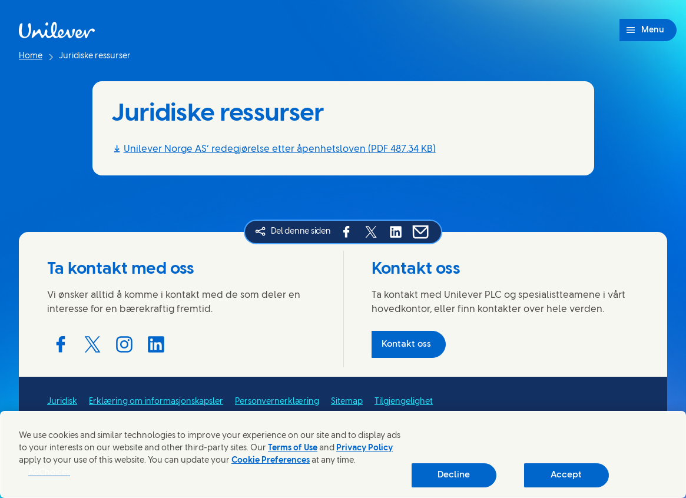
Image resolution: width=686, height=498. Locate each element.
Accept (566, 475)
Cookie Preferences (270, 460)
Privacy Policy (364, 448)
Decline (454, 475)
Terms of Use (292, 448)
